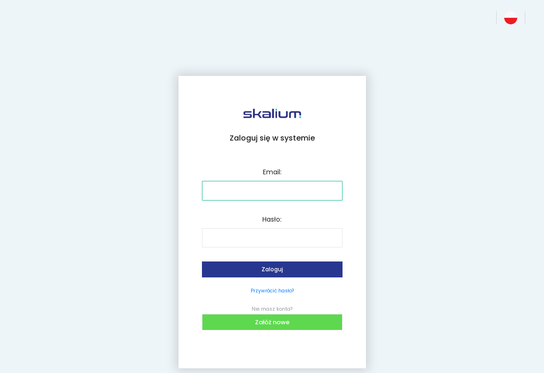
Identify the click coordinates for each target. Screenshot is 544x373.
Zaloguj (272, 269)
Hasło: (272, 219)
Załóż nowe (272, 322)
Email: (272, 172)
